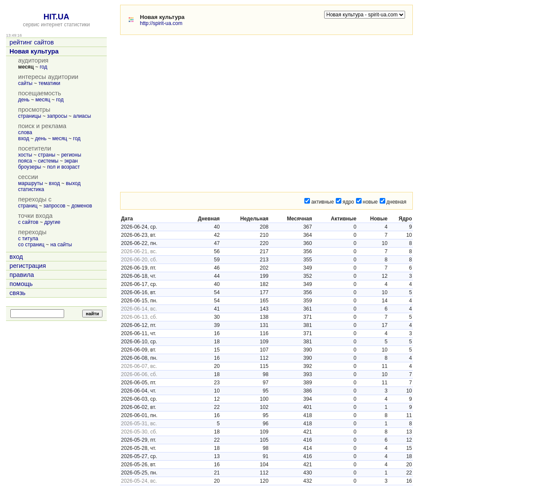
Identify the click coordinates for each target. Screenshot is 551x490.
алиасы (82, 116)
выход (73, 183)
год (43, 67)
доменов (81, 206)
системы (48, 161)
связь (17, 292)
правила (21, 274)
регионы (71, 155)
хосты (25, 155)
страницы (29, 116)
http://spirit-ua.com (161, 23)
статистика (31, 189)
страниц (27, 206)
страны (46, 155)
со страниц (31, 245)
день (24, 100)
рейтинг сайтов (31, 42)
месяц (42, 100)
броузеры (29, 167)
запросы (57, 116)
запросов (54, 206)
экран (70, 161)
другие (52, 222)
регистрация (27, 265)
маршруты (30, 183)
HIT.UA (56, 16)
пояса (25, 161)
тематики (49, 83)
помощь (21, 283)
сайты (25, 83)
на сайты (61, 245)
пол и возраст (63, 167)
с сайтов (28, 222)
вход (23, 138)
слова (25, 132)
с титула (28, 239)
